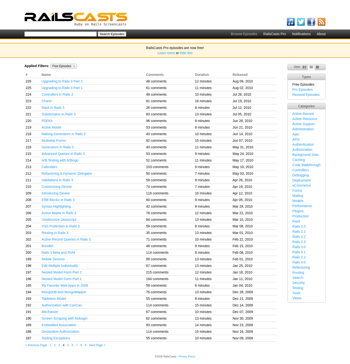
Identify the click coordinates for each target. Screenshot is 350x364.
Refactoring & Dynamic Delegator (67, 173)
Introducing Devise (56, 193)
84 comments (156, 220)
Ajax (295, 134)
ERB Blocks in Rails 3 (58, 200)
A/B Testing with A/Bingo (60, 160)
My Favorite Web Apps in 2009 (65, 285)
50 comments (156, 173)
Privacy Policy (187, 356)
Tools (296, 293)
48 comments (156, 81)
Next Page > (97, 345)
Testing (297, 288)
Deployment (301, 180)
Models (297, 201)
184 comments (157, 279)
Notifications (301, 34)
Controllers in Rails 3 (57, 94)
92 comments (156, 140)
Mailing (297, 196)
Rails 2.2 (299, 237)
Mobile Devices (53, 259)
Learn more (166, 53)
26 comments (156, 108)
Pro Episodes (302, 89)
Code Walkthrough (306, 165)
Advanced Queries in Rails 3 (63, 154)
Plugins (298, 211)
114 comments (157, 252)
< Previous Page (36, 345)
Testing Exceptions (56, 338)
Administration (303, 129)
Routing (298, 272)
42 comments (156, 206)
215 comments (157, 272)
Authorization (302, 150)
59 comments (156, 180)
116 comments (157, 193)
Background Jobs (305, 155)
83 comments (156, 114)
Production (300, 216)
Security (298, 283)
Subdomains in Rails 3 (59, 114)
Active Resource (304, 119)
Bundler (47, 246)
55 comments (156, 299)
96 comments (156, 121)
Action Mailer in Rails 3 (59, 213)
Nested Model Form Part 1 (62, 279)
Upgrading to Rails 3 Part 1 (62, 88)
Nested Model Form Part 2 (62, 272)
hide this (186, 53)
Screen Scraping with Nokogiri (65, 318)
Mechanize (50, 312)
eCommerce (301, 185)
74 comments (156, 187)
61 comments (156, 88)
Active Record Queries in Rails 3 (66, 239)
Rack (296, 221)
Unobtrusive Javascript (59, 220)
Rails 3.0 (299, 247)
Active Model (51, 127)
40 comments (156, 134)
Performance (302, 206)
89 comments (156, 259)
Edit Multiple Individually (60, 266)
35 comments (156, 233)
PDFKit (47, 121)
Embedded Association (59, 325)
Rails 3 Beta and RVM (58, 252)
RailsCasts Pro (274, 34)
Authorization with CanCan (62, 305)
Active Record (303, 114)
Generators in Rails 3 (58, 147)
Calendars (49, 167)
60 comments (156, 200)
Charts (47, 101)
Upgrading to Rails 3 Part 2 (62, 81)
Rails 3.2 (299, 257)
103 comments (157, 167)
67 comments (156, 266)
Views (296, 298)
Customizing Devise (57, 187)
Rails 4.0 (299, 262)
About (321, 34)
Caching (298, 160)
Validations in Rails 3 (57, 180)
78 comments (156, 213)
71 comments (156, 239)
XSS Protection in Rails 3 (61, 226)
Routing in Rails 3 (55, 233)
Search (297, 278)
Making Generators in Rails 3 (64, 134)
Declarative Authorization (60, 332)
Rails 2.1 (299, 231)
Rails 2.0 (299, 226)
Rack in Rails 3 (53, 108)
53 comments (156, 127)
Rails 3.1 (299, 252)
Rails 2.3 (299, 242)
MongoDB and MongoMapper (64, 292)
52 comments (156, 160)
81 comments (156, 101)
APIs (296, 139)
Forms (297, 190)
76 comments (156, 292)
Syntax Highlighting (56, 206)
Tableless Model (54, 299)
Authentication (303, 144)
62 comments (156, 318)
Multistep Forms (54, 140)
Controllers (300, 170)
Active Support (303, 124)
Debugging (300, 175)
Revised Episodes (306, 95)
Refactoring (301, 267)
